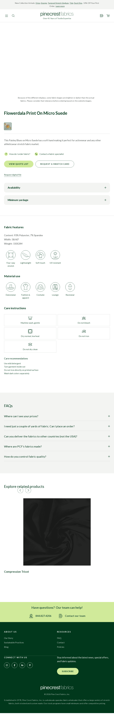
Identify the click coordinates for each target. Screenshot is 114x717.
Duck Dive (81, 3)
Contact (61, 646)
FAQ (59, 641)
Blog (6, 650)
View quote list (19, 164)
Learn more (62, 6)
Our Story (9, 641)
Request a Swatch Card (54, 164)
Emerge (45, 3)
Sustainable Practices (15, 646)
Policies (61, 650)
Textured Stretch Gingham (60, 3)
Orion (38, 3)
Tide (75, 3)
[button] (65, 489)
